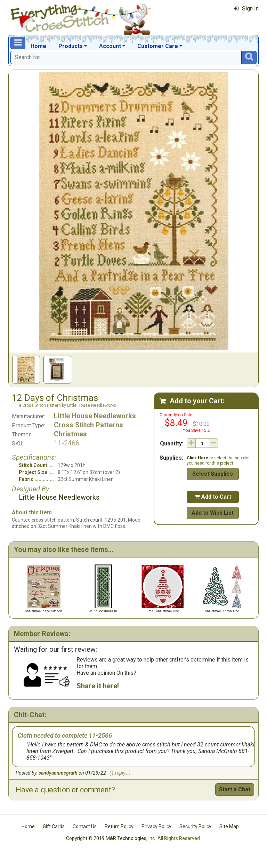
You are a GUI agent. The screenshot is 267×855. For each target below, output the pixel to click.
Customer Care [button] (157, 46)
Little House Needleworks (95, 416)
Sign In (246, 8)
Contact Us (85, 826)
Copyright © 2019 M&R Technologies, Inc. (111, 838)
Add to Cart (212, 496)
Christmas (70, 434)
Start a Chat (234, 789)
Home (38, 46)
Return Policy (119, 826)
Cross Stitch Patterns (88, 425)
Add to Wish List (213, 512)
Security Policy (195, 826)
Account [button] (110, 46)
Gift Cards (54, 826)
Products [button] (70, 46)
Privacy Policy (156, 826)
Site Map (229, 826)
